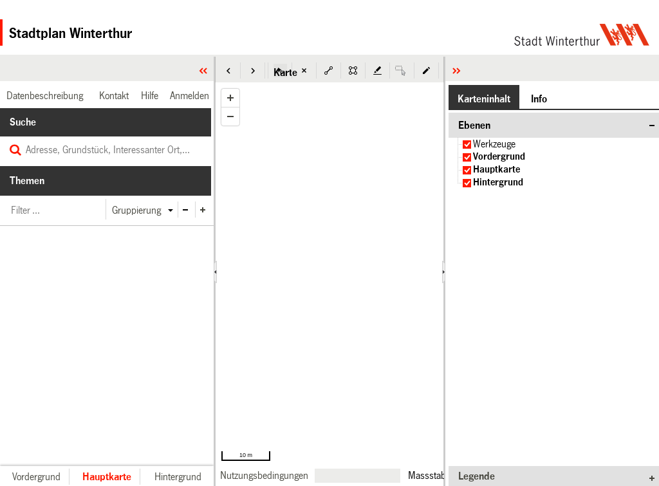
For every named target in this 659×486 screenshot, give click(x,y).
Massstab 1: (432, 475)
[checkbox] (467, 144)
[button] (228, 70)
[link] (264, 475)
